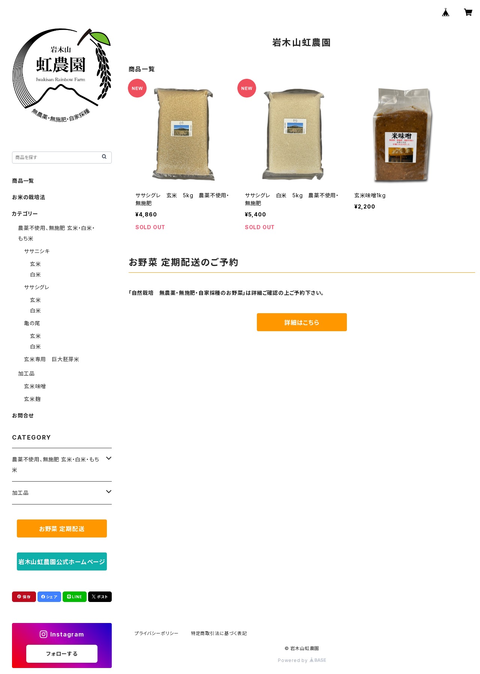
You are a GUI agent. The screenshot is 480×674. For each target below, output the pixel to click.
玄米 (35, 264)
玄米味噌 (35, 386)
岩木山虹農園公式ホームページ (61, 562)
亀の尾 (32, 323)
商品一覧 (23, 180)
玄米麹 (32, 399)
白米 (35, 274)
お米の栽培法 (28, 197)
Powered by (302, 660)
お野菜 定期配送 (61, 529)
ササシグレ (37, 287)
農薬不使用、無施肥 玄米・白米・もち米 (55, 464)
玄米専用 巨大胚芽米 (52, 359)
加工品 (26, 373)
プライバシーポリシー (157, 633)
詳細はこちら (302, 322)
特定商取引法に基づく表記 (219, 633)
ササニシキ (37, 251)
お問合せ (23, 415)
